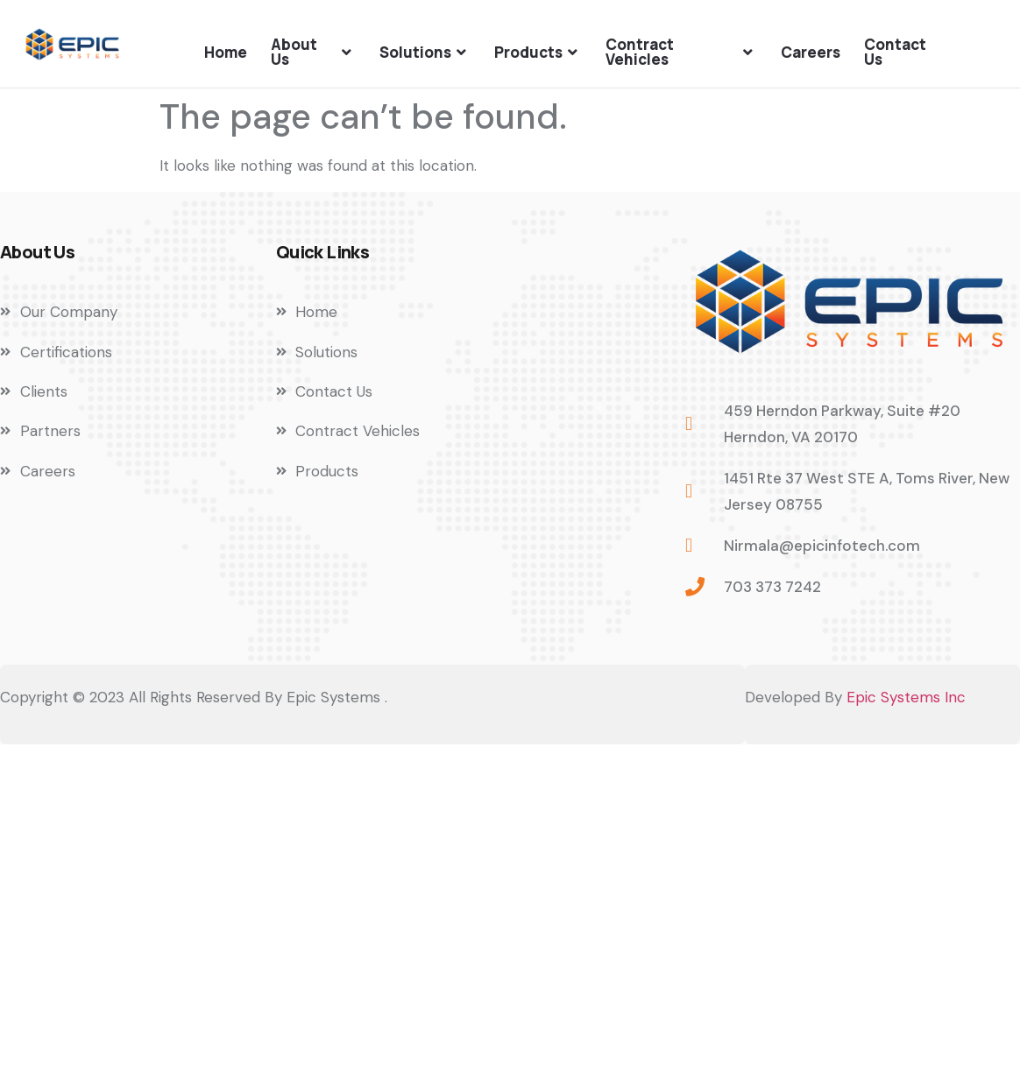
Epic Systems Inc (906, 697)
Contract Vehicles (681, 51)
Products (538, 52)
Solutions (425, 52)
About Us (313, 51)
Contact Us (895, 51)
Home (225, 52)
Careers (810, 52)
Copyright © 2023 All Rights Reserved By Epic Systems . (193, 697)
